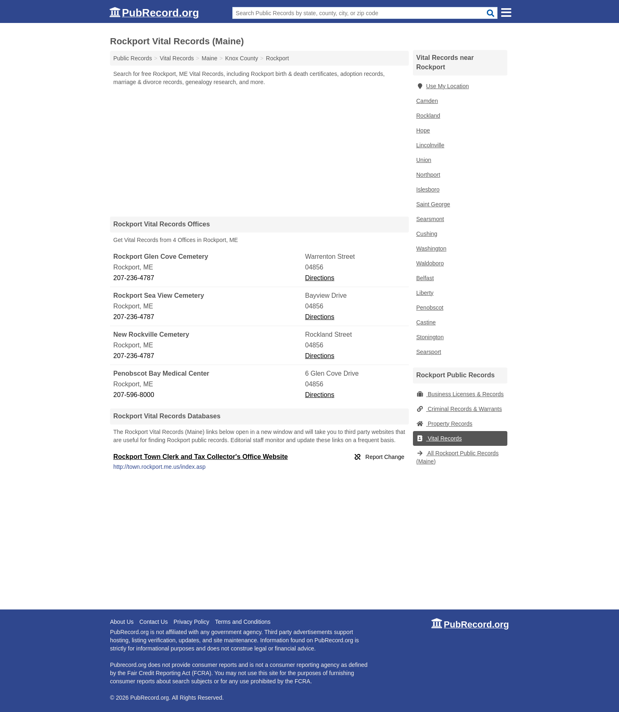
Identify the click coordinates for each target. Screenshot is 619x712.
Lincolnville (430, 145)
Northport (428, 174)
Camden (427, 101)
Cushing (426, 233)
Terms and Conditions (243, 621)
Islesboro (428, 189)
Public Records (132, 58)
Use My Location (442, 86)
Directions (319, 277)
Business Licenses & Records (460, 394)
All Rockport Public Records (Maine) (457, 457)
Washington (431, 248)
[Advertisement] (259, 151)
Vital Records (439, 438)
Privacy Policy (191, 621)
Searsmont (430, 219)
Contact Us (153, 621)
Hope (423, 130)
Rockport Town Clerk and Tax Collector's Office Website (200, 456)
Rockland (428, 115)
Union (423, 160)
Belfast (425, 278)
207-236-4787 (133, 277)
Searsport (428, 352)
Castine (426, 322)
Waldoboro (430, 263)
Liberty (424, 293)
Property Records (444, 423)
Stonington (430, 337)
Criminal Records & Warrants (459, 409)
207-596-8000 (133, 394)
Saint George (433, 204)
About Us (122, 621)
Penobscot (429, 307)
